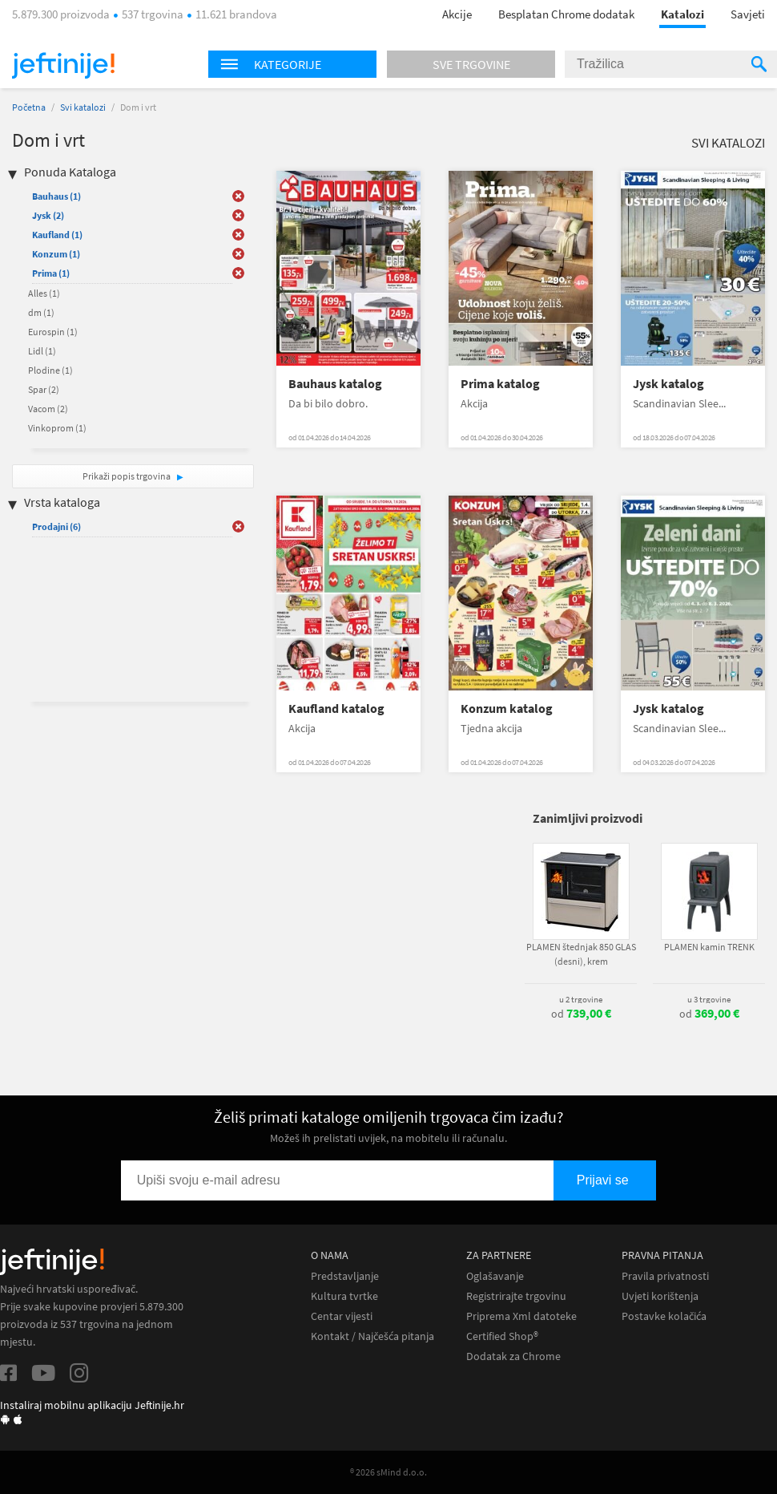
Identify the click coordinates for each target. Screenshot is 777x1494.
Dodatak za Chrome (513, 1356)
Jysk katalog (668, 383)
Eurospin (53, 332)
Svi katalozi (83, 107)
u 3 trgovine (709, 999)
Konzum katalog (507, 708)
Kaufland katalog (336, 708)
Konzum (56, 254)
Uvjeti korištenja (660, 1296)
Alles (44, 293)
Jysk (48, 215)
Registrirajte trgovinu (516, 1296)
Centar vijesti (341, 1316)
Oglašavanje (495, 1276)
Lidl (42, 351)
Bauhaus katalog (335, 383)
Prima (51, 273)
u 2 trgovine (580, 999)
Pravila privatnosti (665, 1276)
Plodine (50, 370)
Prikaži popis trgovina (127, 476)
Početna (29, 107)
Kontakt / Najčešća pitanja (372, 1336)
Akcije (457, 14)
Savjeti (748, 14)
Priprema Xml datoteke (521, 1316)
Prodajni (56, 526)
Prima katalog (500, 383)
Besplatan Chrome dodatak (566, 14)
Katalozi (682, 14)
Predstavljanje (345, 1276)
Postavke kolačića (664, 1316)
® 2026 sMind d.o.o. (388, 1472)
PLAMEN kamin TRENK (709, 947)
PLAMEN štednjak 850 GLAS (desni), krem (581, 954)
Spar (43, 389)
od (581, 1013)
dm (41, 312)
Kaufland (57, 235)
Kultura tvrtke (344, 1296)
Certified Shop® (502, 1336)
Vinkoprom (57, 428)
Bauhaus (56, 196)
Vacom (48, 409)
